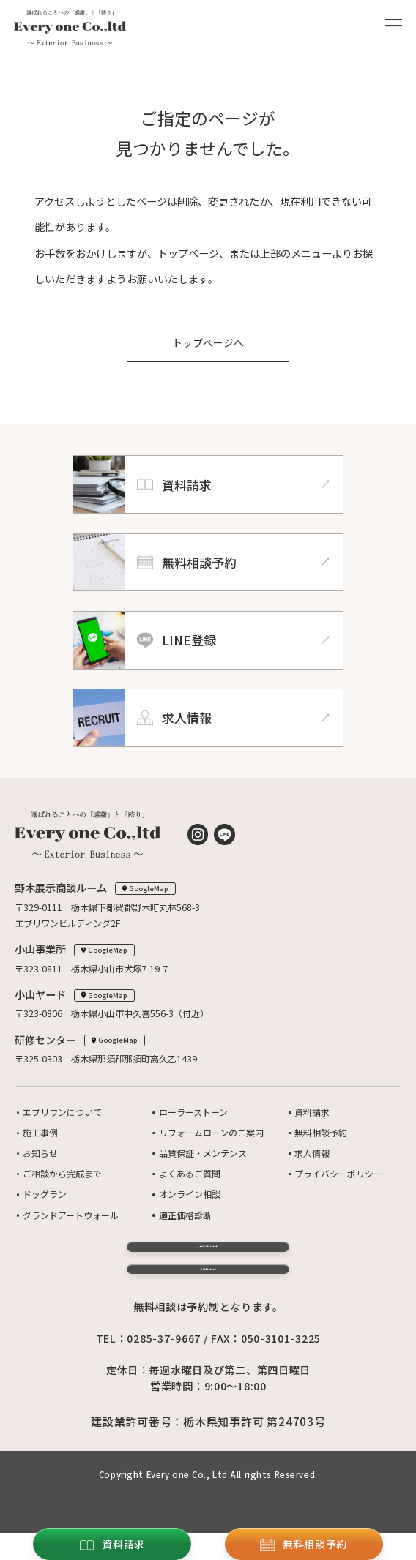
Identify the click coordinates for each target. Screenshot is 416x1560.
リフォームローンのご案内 (211, 1133)
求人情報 (312, 1153)
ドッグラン (45, 1192)
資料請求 (312, 1113)
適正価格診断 (185, 1212)
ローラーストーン (193, 1113)
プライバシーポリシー (338, 1173)
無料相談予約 (320, 1133)
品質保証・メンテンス (203, 1153)
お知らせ (40, 1153)
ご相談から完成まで (62, 1173)
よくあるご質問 (189, 1173)
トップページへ (208, 343)
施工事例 (40, 1133)
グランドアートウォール (71, 1212)
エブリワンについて (62, 1113)
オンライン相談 (189, 1192)
